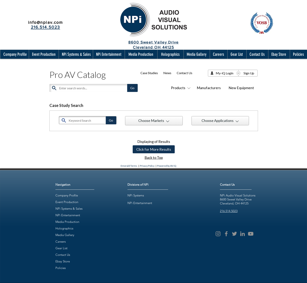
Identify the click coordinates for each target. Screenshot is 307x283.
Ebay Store (62, 261)
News (167, 73)
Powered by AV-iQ (166, 165)
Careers (60, 241)
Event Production (66, 202)
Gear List (61, 248)
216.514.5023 (229, 211)
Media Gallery (64, 235)
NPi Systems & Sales (68, 208)
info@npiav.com (45, 22)
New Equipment (241, 88)
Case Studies (149, 73)
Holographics (64, 228)
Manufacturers (209, 88)
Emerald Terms (129, 165)
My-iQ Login (224, 73)
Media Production (67, 222)
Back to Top (153, 157)
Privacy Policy (147, 165)
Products (180, 88)
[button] (14, 54)
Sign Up (249, 73)
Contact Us (184, 73)
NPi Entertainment (67, 215)
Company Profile (66, 195)
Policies (60, 268)
